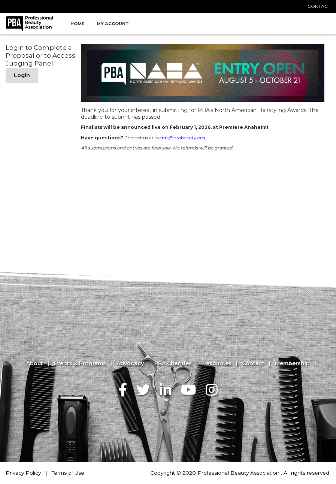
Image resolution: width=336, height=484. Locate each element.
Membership (292, 363)
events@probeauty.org (180, 137)
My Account (113, 23)
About (34, 363)
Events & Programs (80, 363)
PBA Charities (173, 363)
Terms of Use (68, 473)
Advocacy (130, 363)
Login (22, 75)
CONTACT (319, 6)
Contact (253, 363)
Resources (216, 363)
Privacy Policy (23, 473)
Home (77, 23)
